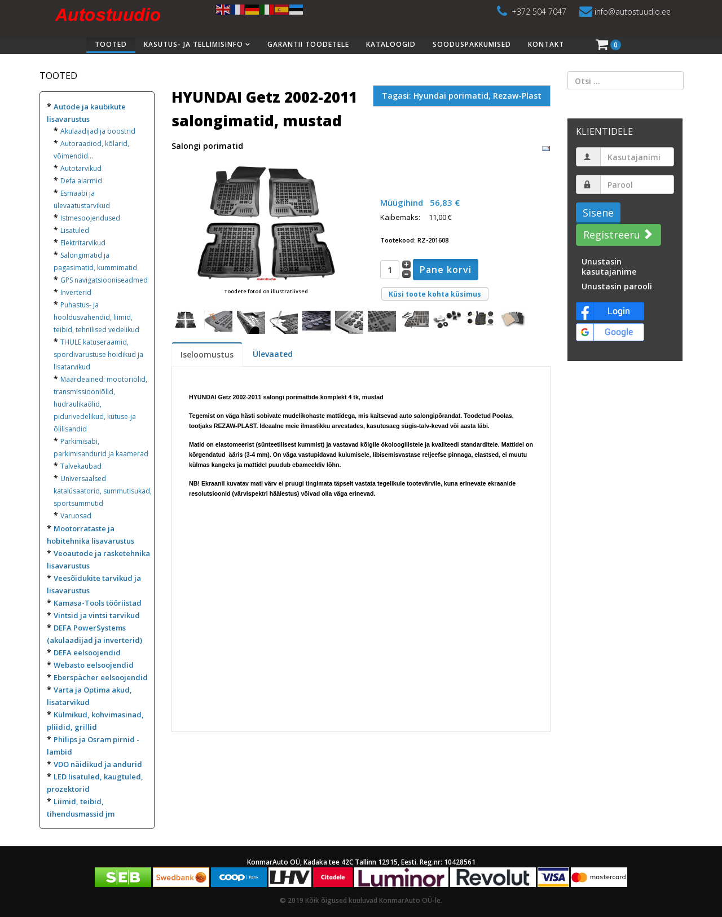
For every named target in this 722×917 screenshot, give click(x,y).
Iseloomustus (207, 354)
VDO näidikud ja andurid (98, 764)
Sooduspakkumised (472, 44)
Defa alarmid (81, 181)
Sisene (598, 212)
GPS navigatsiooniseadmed (104, 280)
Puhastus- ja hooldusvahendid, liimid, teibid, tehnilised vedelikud (96, 317)
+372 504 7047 (539, 11)
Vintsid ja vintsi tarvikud (97, 615)
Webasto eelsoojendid (94, 665)
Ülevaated (273, 354)
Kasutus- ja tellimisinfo (193, 44)
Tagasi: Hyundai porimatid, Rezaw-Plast (462, 95)
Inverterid (75, 292)
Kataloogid (391, 44)
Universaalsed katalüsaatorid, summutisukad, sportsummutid (103, 491)
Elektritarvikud (82, 243)
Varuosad (75, 516)
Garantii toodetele (308, 44)
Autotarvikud (81, 168)
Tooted (111, 44)
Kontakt (546, 44)
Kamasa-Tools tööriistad (98, 603)
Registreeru (617, 234)
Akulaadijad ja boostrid (97, 131)
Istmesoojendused (90, 218)
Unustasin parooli (617, 286)
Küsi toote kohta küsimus (435, 294)
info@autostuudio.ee (633, 11)
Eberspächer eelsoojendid (101, 677)
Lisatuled (74, 230)
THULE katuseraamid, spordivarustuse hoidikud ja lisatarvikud (98, 354)
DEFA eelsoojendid (87, 652)
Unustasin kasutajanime (609, 266)
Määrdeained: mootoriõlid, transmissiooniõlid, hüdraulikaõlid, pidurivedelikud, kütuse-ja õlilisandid (100, 404)
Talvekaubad (81, 466)
